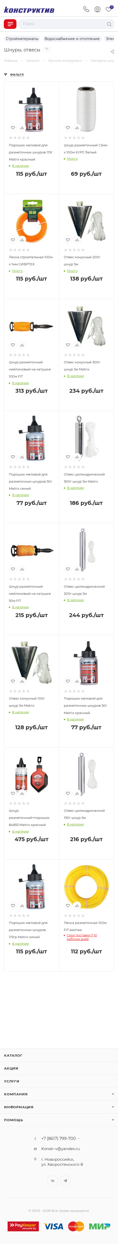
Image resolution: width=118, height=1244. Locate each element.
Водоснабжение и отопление (72, 38)
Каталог (13, 1055)
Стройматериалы (22, 38)
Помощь (13, 1120)
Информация (19, 1107)
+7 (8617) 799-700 (58, 1139)
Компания (16, 1094)
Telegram (65, 1180)
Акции (11, 1068)
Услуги (11, 1081)
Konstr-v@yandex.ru (60, 1148)
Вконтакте (52, 1180)
